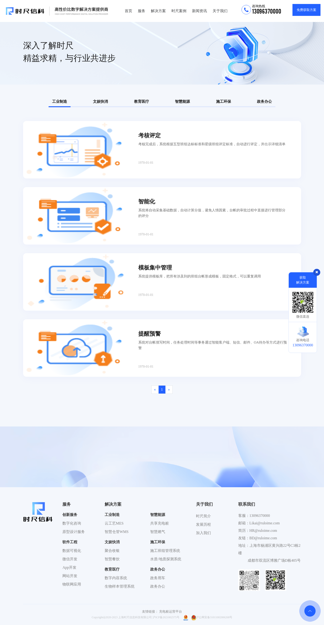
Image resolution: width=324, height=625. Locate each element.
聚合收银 (112, 551)
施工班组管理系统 (165, 551)
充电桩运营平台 (170, 611)
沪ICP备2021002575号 (166, 617)
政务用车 (157, 578)
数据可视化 (71, 551)
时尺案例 (178, 11)
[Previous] (155, 389)
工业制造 (59, 101)
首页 (128, 11)
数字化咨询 (71, 523)
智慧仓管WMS (116, 532)
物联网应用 (71, 584)
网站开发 (69, 576)
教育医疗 (141, 101)
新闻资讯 (199, 11)
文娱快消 (100, 101)
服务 (141, 11)
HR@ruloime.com (263, 531)
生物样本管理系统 (120, 586)
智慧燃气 (157, 532)
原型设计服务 (73, 532)
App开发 (69, 567)
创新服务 (69, 515)
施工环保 (223, 101)
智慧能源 (182, 101)
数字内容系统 (116, 578)
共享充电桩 (159, 523)
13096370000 (259, 516)
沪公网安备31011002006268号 (211, 617)
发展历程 (203, 524)
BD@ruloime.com (263, 538)
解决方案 (158, 11)
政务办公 (264, 101)
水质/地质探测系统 (165, 559)
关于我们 (220, 11)
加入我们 (203, 533)
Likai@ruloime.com (264, 523)
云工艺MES (114, 523)
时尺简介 (203, 516)
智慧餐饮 (112, 559)
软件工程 (69, 542)
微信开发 (69, 559)
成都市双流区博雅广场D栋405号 (274, 560)
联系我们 (246, 504)
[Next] (169, 389)
